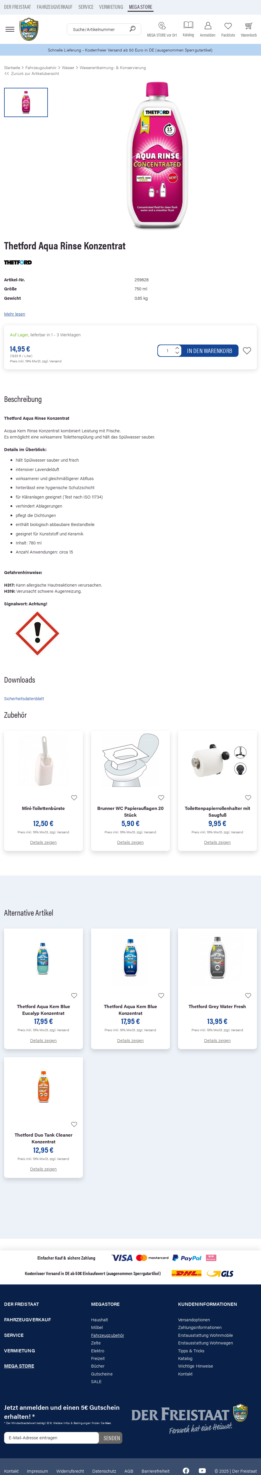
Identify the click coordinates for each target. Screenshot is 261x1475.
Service (86, 6)
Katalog (185, 1358)
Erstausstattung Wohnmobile (205, 1335)
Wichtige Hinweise (195, 1366)
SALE (96, 1382)
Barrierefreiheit (156, 1471)
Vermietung (111, 6)
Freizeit (98, 1358)
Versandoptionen (194, 1320)
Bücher (98, 1366)
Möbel (97, 1328)
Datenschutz (104, 1471)
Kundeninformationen (207, 1304)
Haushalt (99, 1320)
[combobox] (104, 29)
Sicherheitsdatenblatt (24, 699)
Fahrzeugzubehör (107, 1335)
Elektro (97, 1351)
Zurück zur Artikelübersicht (31, 73)
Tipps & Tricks (191, 1351)
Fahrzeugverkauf (55, 6)
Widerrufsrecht (70, 1471)
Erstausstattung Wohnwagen (205, 1343)
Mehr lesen (14, 314)
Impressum (37, 1471)
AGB (128, 1471)
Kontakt (185, 1374)
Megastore (105, 1304)
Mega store (140, 6)
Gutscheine (102, 1374)
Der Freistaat (17, 6)
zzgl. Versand (52, 361)
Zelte (96, 1343)
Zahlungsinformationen (200, 1328)
